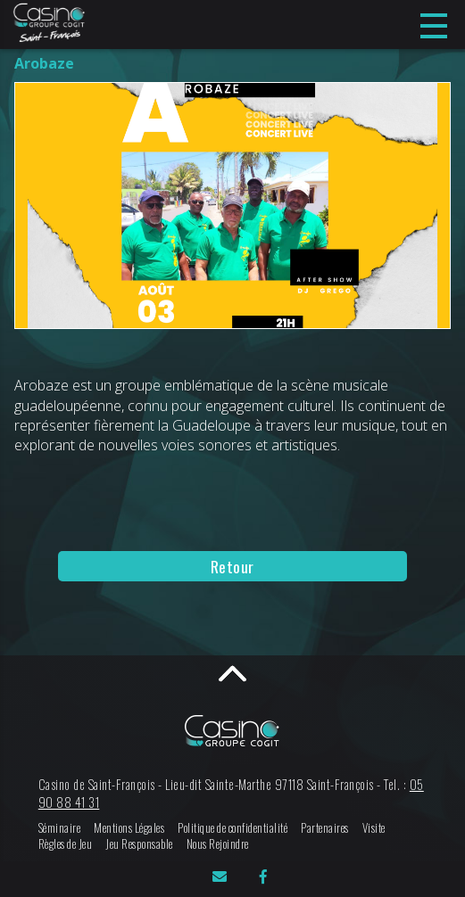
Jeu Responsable (139, 843)
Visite (374, 827)
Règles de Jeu (65, 843)
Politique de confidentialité (232, 827)
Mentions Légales (129, 827)
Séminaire (59, 827)
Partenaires (325, 827)
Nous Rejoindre (218, 843)
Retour (232, 566)
